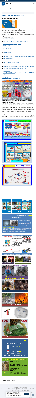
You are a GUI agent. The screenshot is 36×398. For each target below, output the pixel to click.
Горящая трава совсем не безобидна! (8, 58)
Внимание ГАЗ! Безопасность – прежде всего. (9, 53)
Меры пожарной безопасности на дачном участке (10, 63)
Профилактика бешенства (6, 71)
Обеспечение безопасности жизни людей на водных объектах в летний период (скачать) (15, 41)
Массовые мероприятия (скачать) (7, 48)
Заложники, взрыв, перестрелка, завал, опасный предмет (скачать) (12, 44)
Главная (3, 8)
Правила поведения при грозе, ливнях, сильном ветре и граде (11, 62)
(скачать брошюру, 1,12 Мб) (11, 78)
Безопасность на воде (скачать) (7, 40)
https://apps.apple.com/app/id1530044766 (9, 38)
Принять (26, 394)
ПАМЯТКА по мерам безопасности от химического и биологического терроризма (14, 74)
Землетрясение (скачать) (6, 45)
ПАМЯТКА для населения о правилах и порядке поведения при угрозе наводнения (14, 68)
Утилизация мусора (5, 77)
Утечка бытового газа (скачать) (7, 52)
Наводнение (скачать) (6, 49)
